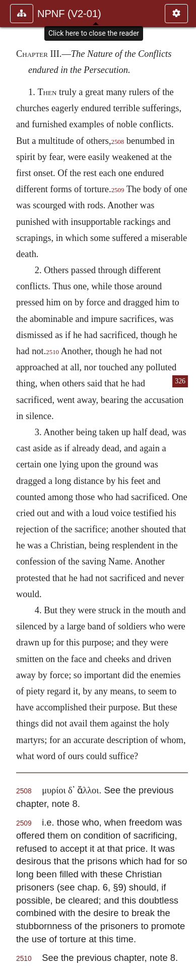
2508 (117, 141)
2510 (52, 352)
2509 (117, 190)
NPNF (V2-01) (69, 13)
